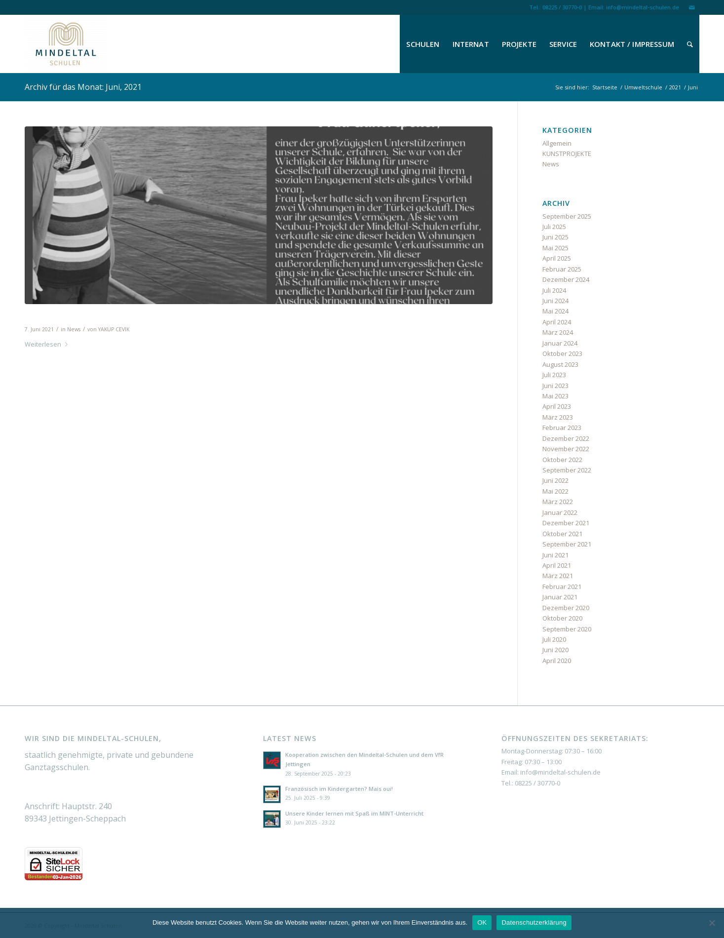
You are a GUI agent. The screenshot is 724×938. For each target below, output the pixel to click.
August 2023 (560, 364)
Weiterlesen (48, 344)
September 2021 (566, 544)
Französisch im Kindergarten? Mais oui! (339, 788)
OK (482, 922)
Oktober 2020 (562, 618)
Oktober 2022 (562, 459)
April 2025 (556, 258)
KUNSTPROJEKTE (566, 153)
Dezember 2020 (565, 607)
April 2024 (556, 321)
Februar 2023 (561, 427)
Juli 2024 (554, 290)
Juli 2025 (554, 226)
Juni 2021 (555, 554)
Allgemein (557, 143)
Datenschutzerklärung (533, 922)
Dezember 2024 (565, 279)
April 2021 (556, 565)
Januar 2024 (559, 343)
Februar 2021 (561, 586)
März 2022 (557, 501)
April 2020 (556, 660)
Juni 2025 (555, 237)
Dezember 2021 (565, 522)
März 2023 (557, 417)
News (73, 329)
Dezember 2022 (565, 438)
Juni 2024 (555, 300)
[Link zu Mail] (692, 7)
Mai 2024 (555, 311)
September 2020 (566, 629)
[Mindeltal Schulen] (66, 44)
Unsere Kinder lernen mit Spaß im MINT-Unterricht (354, 813)
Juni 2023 (555, 385)
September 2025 (566, 216)
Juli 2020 (554, 639)
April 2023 (556, 406)
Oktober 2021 (562, 533)
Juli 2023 (554, 374)
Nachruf (45, 315)
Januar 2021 (559, 596)
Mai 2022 (555, 491)
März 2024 (557, 332)
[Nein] (712, 923)
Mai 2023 (555, 395)
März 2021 (557, 575)
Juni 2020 (555, 649)
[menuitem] (423, 44)
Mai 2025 (555, 247)
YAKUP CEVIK (113, 329)
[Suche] (690, 44)
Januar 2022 (559, 512)
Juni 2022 (555, 480)
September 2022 (566, 470)
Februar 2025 (561, 269)
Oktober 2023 (562, 353)
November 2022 (565, 448)
